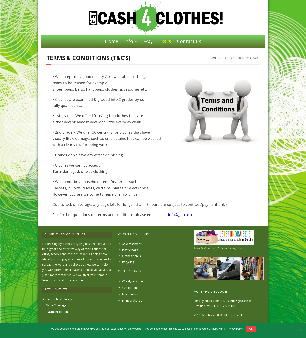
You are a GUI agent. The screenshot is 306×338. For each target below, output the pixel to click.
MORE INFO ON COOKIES (211, 291)
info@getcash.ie (182, 214)
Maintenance (130, 294)
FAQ (147, 41)
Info (128, 41)
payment (78, 280)
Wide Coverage (56, 305)
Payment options (57, 312)
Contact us (189, 41)
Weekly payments (133, 281)
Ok (251, 328)
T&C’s (164, 41)
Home (111, 41)
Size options (130, 288)
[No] (301, 330)
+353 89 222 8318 (223, 306)
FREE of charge (132, 300)
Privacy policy (235, 328)
